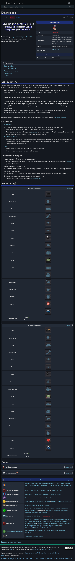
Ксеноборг (32, 521)
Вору (5, 146)
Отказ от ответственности (49, 558)
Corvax (12, 17)
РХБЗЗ (48, 530)
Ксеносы (56, 525)
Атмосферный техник (43, 501)
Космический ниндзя (46, 525)
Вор (69, 519)
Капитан (27, 483)
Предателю (7, 124)
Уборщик (33, 510)
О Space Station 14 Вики (31, 558)
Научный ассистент (51, 497)
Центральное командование (14, 531)
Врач (40, 494)
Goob (18, 17)
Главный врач (44, 485)
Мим (40, 512)
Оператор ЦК (42, 530)
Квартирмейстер (54, 485)
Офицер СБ (54, 490)
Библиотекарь (41, 510)
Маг (26, 521)
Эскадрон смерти (60, 530)
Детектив (42, 490)
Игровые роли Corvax (37, 479)
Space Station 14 (26, 37)
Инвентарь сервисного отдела (62, 52)
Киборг (39, 516)
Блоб (61, 525)
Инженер (53, 501)
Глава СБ (27, 490)
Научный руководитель (32, 485)
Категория (4, 542)
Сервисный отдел (57, 32)
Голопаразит (64, 521)
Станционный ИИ (30, 516)
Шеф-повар (39, 508)
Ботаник (46, 508)
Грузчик (46, 505)
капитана (70, 161)
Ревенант (54, 523)
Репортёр (64, 510)
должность (16, 37)
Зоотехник (57, 510)
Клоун (45, 512)
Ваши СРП (56, 49)
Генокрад (35, 527)
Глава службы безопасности (50, 483)
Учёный (42, 497)
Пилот (48, 490)
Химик (36, 494)
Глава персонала (36, 483)
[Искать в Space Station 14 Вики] (37, 6)
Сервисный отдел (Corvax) (14, 542)
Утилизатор (39, 505)
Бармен (52, 508)
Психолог (53, 494)
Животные (28, 536)
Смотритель (35, 490)
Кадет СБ (61, 490)
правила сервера (60, 117)
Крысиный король (30, 523)
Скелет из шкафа (54, 521)
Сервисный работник (61, 508)
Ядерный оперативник (39, 519)
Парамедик (46, 494)
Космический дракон (64, 523)
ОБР (52, 530)
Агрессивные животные (32, 525)
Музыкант (28, 512)
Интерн (59, 494)
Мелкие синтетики (47, 516)
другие (50, 549)
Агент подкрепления (42, 521)
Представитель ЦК (31, 530)
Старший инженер (65, 483)
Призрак (35, 536)
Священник (49, 510)
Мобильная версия (65, 558)
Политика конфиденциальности (11, 558)
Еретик (27, 527)
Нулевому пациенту (10, 136)
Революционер (51, 519)
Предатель (28, 519)
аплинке (34, 132)
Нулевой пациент (62, 519)
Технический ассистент (64, 501)
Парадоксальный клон (43, 523)
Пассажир (35, 512)
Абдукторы (45, 527)
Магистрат (28, 532)
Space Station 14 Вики (14, 3)
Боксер (27, 510)
